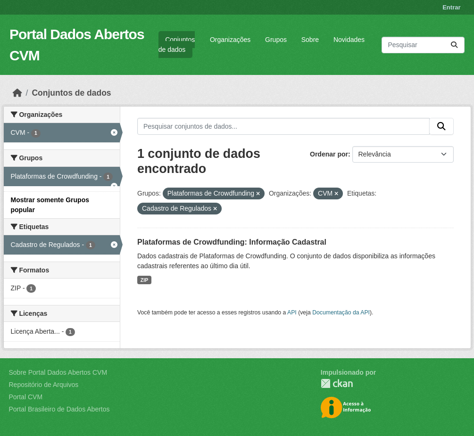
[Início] (17, 93)
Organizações (230, 39)
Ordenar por (329, 154)
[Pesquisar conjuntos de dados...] (423, 45)
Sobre (310, 39)
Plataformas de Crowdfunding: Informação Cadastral (231, 242)
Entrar (451, 7)
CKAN (337, 383)
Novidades (349, 39)
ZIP (144, 280)
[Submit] (454, 45)
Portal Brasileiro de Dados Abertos (59, 409)
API (292, 312)
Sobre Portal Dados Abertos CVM (58, 372)
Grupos (276, 39)
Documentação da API (341, 312)
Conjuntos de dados (176, 44)
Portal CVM (26, 397)
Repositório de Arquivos (44, 384)
